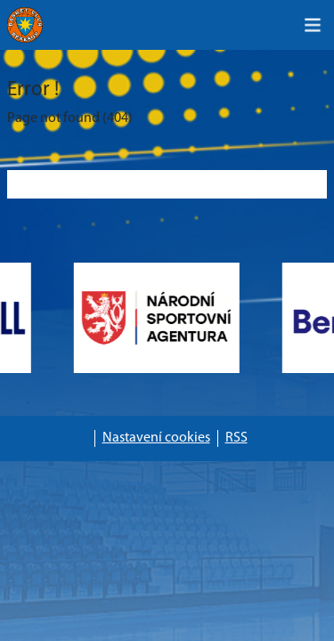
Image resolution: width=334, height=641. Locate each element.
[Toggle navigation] (312, 25)
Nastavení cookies (156, 438)
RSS (236, 438)
